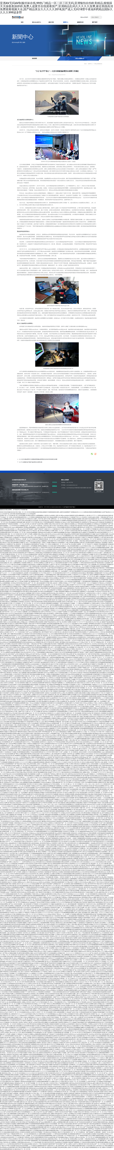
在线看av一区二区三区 (61, 784)
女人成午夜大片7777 (89, 515)
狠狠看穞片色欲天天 (39, 791)
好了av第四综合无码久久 (90, 593)
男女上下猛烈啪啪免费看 (84, 684)
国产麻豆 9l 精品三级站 (12, 1037)
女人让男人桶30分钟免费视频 (46, 721)
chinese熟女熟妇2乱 (63, 517)
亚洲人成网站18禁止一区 (86, 772)
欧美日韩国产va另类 (13, 654)
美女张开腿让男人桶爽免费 (70, 561)
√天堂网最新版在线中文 (87, 723)
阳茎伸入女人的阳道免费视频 (75, 710)
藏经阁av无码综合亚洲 (33, 753)
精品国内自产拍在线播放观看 (34, 681)
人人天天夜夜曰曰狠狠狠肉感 (34, 517)
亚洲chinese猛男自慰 (12, 838)
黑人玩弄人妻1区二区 (69, 1110)
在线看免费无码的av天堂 (83, 608)
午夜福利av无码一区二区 (102, 642)
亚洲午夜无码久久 (12, 686)
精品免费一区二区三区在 (67, 666)
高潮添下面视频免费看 (79, 838)
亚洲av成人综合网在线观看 (87, 542)
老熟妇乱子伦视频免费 (25, 1046)
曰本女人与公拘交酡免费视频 (74, 676)
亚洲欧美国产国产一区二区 (13, 596)
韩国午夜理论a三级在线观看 (21, 671)
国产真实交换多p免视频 (33, 674)
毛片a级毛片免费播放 (26, 1020)
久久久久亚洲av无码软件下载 (51, 914)
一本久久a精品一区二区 (53, 781)
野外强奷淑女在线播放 (30, 639)
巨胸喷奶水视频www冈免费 (69, 694)
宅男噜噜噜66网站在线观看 (35, 622)
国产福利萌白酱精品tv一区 (11, 578)
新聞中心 (64, 22)
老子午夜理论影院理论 (48, 576)
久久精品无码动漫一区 (63, 846)
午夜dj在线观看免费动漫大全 (88, 711)
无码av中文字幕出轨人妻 (32, 530)
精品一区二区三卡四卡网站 (79, 1130)
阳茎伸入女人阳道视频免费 (80, 708)
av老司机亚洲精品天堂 (8, 571)
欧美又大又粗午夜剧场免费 (92, 1015)
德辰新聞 (34, 58)
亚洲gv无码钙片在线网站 (35, 760)
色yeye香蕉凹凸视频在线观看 (62, 833)
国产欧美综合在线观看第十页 (76, 549)
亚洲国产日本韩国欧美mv (23, 574)
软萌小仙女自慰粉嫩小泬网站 (34, 571)
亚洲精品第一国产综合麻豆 (62, 721)
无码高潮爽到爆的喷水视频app (52, 730)
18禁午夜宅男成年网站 (37, 601)
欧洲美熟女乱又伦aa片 (10, 593)
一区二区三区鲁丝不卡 (87, 544)
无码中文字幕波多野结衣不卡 (32, 765)
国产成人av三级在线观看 (87, 559)
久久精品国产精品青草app (61, 677)
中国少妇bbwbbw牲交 (41, 980)
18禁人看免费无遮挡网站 (72, 542)
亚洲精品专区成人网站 (103, 782)
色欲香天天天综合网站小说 (75, 539)
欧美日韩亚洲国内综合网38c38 (71, 875)
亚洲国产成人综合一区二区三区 (30, 677)
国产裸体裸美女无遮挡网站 (27, 605)
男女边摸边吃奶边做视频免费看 (89, 571)
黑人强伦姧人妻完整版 (90, 640)
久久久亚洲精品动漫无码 (21, 973)
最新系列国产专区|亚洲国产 (55, 1144)
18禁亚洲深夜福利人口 (36, 971)
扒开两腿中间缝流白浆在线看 (64, 1015)
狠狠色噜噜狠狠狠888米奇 (48, 617)
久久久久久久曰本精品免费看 (31, 884)
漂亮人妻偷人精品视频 (83, 716)
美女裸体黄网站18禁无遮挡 (47, 566)
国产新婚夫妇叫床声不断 (48, 699)
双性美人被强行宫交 (48, 853)
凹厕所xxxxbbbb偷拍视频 (59, 615)
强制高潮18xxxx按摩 (65, 574)
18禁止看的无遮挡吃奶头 (97, 655)
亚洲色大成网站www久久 (49, 824)
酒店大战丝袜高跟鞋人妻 (17, 818)
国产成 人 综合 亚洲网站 (99, 875)
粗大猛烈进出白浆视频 (107, 777)
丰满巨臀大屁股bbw (61, 735)
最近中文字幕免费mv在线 (73, 723)
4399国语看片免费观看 (72, 858)
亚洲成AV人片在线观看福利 (101, 946)
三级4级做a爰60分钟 (102, 525)
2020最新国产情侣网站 (18, 819)
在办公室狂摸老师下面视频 (104, 564)
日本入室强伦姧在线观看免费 (72, 581)
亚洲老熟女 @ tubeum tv (61, 522)
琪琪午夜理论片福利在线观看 (13, 696)
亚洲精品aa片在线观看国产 (100, 524)
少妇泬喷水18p (74, 552)
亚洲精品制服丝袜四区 (11, 894)
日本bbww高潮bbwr (54, 578)
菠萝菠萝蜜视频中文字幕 (61, 764)
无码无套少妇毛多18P (7, 710)
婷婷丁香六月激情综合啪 (32, 566)
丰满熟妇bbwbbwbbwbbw (66, 777)
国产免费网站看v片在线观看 (74, 615)
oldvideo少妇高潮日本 (16, 875)
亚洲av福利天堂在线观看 (88, 519)
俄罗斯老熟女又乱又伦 (87, 691)
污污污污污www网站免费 (44, 600)
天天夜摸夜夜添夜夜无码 (85, 1012)
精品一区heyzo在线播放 (42, 581)
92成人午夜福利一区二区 (97, 647)
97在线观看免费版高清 (85, 610)
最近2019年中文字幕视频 (53, 1044)
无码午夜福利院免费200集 (28, 982)
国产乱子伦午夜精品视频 (56, 917)
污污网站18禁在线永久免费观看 (77, 764)
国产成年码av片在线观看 (39, 654)
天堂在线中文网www (74, 1137)
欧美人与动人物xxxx (42, 655)
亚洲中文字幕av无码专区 (45, 858)
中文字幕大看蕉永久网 (75, 867)
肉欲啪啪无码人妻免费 (22, 573)
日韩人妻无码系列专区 (97, 556)
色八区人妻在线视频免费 (69, 904)
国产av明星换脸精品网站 (60, 711)
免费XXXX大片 (58, 835)
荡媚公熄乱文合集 (79, 666)
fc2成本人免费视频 (20, 870)
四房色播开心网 (30, 667)
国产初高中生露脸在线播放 (101, 590)
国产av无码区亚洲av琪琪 (73, 530)
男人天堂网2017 (94, 956)
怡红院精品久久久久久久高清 (86, 547)
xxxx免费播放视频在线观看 (102, 547)
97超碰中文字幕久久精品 (71, 566)
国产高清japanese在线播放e (89, 1063)
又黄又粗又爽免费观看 (75, 571)
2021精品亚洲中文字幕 (41, 1073)
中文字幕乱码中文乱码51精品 (78, 767)
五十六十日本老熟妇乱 (90, 617)
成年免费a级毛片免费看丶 (60, 547)
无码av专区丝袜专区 (25, 652)
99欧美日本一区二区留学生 (46, 677)
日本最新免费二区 (45, 535)
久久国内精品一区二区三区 (47, 764)
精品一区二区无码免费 (95, 546)
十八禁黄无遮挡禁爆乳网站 (29, 696)
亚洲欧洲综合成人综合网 (82, 527)
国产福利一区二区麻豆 (93, 757)
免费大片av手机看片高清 (16, 535)
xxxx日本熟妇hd (84, 546)
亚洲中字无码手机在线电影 (15, 579)
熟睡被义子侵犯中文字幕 (42, 747)
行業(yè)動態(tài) (79, 58)
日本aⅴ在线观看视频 (102, 579)
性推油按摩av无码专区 (15, 715)
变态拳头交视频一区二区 (17, 765)
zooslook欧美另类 (93, 824)
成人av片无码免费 (11, 897)
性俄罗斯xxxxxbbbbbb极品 (34, 537)
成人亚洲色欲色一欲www (66, 659)
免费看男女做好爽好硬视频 (12, 652)
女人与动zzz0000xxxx (71, 889)
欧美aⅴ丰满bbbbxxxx (80, 627)
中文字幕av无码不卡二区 (91, 569)
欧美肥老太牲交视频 (70, 527)
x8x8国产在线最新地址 (23, 1000)
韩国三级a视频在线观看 (56, 696)
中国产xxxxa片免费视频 (31, 632)
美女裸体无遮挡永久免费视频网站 (34, 515)
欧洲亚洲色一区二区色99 (9, 1024)
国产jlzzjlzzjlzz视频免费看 (71, 610)
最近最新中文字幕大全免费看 (70, 563)
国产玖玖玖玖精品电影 (10, 718)
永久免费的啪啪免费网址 (100, 755)
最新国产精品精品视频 (108, 622)
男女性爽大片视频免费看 (71, 532)
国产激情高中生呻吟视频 (89, 628)
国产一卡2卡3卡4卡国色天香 (75, 640)
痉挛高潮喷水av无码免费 (31, 520)
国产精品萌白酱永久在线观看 (102, 563)
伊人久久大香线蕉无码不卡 (105, 784)
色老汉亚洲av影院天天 (30, 608)
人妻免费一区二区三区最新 (28, 539)
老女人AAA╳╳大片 (56, 912)
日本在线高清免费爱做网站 (79, 781)
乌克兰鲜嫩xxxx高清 (15, 829)
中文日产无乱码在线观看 (83, 694)
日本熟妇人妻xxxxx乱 (9, 1032)
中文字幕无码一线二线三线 (83, 655)
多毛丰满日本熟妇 (27, 556)
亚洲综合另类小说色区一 (31, 769)
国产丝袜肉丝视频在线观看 (100, 598)
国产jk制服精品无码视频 (35, 706)
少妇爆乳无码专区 (24, 1074)
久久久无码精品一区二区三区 (20, 603)
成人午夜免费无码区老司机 (32, 561)
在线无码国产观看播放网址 (33, 804)
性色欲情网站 (108, 704)
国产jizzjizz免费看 (99, 596)
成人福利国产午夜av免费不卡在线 (104, 1080)
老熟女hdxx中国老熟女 (45, 818)
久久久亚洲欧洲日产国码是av (13, 539)
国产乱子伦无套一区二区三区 (38, 590)
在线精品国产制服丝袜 (59, 807)
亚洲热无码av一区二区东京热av (25, 831)
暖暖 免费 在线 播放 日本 (30, 1031)
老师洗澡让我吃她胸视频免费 (65, 708)
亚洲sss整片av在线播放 (105, 581)
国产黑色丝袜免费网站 (99, 786)
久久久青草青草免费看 (8, 1036)
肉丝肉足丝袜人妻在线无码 (19, 681)
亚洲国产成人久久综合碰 (6, 515)
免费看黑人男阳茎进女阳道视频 (23, 1081)
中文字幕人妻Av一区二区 (46, 949)
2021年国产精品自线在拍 (10, 797)
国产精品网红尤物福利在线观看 (72, 519)
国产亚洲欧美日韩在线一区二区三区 (45, 539)
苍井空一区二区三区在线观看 (44, 1012)
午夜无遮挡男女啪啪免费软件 (91, 650)
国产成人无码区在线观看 (6, 846)
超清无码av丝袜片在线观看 (15, 1103)
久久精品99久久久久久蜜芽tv (40, 557)
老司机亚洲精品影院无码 (19, 517)
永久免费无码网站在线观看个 (75, 612)
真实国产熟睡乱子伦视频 (63, 767)
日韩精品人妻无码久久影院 (43, 1042)
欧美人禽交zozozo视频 (35, 699)
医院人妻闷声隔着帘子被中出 (46, 632)
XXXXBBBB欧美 (6, 742)
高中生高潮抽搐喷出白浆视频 (60, 703)
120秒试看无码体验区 (7, 725)
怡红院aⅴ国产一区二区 (29, 583)
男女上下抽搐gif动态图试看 (16, 655)
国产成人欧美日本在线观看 (72, 634)
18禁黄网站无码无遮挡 (94, 623)
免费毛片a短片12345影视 (38, 1059)
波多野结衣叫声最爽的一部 (11, 699)
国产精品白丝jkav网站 (52, 1047)
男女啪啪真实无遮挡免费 (15, 522)
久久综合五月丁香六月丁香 (15, 610)
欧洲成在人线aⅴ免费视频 (25, 578)
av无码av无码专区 (59, 566)
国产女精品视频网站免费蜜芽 (85, 701)
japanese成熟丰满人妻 (106, 911)
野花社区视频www (19, 634)
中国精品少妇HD (35, 786)
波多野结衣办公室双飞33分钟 (93, 921)
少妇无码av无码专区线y (16, 583)
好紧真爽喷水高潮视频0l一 (14, 546)
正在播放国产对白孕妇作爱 (19, 537)
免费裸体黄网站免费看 (22, 1123)
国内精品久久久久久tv (56, 535)
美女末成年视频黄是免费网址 (61, 628)
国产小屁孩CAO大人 (46, 529)
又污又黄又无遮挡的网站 (61, 728)
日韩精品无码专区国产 (27, 596)
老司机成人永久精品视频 (92, 1020)
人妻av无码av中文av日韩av (53, 688)
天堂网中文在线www (7, 585)
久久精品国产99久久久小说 (76, 517)
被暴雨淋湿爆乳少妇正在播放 (90, 821)
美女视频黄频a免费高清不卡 (91, 1049)
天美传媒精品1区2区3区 (60, 1091)
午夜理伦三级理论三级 (15, 588)
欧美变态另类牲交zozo (101, 787)
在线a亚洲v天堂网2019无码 (21, 547)
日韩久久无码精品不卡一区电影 (101, 630)
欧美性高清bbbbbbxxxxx (28, 642)
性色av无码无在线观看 (86, 630)
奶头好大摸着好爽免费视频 (105, 661)
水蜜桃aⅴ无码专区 (26, 1002)
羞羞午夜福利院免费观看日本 (84, 534)
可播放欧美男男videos (90, 836)
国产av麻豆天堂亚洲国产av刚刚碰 (34, 819)
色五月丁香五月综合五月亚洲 (101, 530)
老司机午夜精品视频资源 (38, 679)
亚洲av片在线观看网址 (106, 601)
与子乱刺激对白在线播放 (97, 909)
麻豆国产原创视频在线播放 (85, 733)
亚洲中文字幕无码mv (46, 612)
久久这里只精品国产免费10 (62, 760)
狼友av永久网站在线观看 (67, 686)
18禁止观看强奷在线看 (9, 865)
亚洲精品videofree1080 (20, 625)
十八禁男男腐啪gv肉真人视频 (51, 574)
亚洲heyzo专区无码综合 (87, 753)
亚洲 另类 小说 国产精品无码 (16, 519)
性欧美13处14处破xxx (57, 600)
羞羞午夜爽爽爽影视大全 (6, 551)
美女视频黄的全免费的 (46, 1019)
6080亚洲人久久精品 (36, 897)
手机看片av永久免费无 (96, 747)
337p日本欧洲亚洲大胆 (16, 909)
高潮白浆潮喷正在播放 (84, 693)
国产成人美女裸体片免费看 (73, 544)
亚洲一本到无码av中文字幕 (58, 998)
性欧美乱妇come (61, 826)
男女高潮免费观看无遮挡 (24, 838)
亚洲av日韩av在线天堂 (54, 524)
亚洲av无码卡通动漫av (34, 885)
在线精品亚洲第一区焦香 (104, 894)
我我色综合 (48, 682)
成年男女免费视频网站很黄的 (104, 600)
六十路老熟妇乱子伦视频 (86, 554)
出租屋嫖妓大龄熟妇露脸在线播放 (84, 814)
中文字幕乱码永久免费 (30, 519)
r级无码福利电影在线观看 (17, 916)
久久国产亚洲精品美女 (83, 978)
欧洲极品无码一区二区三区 (59, 544)
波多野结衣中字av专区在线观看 (90, 934)
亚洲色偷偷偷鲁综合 (39, 757)
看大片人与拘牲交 (102, 593)
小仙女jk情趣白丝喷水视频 (44, 625)
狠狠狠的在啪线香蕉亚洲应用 (56, 557)
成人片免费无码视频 (64, 1000)
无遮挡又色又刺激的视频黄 (72, 529)
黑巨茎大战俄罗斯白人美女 (62, 836)
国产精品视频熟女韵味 (41, 772)
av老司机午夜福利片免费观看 (64, 551)
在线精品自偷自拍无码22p (71, 644)
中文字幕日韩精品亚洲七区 (46, 916)
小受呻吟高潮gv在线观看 (60, 613)
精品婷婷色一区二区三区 (74, 1063)
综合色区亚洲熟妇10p (21, 946)
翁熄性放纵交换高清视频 (37, 797)
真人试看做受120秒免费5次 (7, 824)
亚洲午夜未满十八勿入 (8, 612)
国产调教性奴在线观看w (76, 635)
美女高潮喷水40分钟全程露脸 (42, 855)
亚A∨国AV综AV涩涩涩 (103, 529)
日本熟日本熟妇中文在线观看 (86, 1010)
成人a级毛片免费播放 (93, 574)
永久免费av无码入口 (12, 620)
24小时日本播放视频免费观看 (74, 579)
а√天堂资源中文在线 (19, 745)
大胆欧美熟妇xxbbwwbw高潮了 (41, 733)
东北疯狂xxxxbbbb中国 (40, 963)
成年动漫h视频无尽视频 (16, 542)
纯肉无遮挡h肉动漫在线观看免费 (102, 689)
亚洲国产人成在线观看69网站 (12, 600)
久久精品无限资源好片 (62, 662)
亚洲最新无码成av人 (17, 586)
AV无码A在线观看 (77, 961)
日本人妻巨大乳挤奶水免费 (20, 806)
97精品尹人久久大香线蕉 (102, 855)
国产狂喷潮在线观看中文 (85, 828)
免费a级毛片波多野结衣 (50, 907)
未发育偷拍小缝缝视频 (98, 578)
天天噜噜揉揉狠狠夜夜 (56, 787)
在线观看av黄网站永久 (27, 563)
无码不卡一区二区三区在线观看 (39, 716)
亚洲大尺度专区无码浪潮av (21, 661)
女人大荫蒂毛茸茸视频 (66, 970)
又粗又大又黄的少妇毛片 (42, 960)
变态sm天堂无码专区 (68, 664)
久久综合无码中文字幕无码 (75, 672)
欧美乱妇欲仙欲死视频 (78, 568)
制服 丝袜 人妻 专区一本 (76, 628)
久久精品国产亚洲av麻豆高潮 (88, 625)
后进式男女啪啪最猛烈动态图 (74, 826)
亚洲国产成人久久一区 (32, 779)
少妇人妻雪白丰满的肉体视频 (9, 726)
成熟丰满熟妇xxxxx (28, 770)
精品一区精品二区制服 (44, 542)
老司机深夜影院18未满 (34, 585)
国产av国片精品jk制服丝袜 (72, 557)
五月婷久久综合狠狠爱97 (32, 723)
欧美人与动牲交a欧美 (89, 517)
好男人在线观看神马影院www (49, 569)
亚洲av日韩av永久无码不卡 (84, 682)
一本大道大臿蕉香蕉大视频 (21, 682)
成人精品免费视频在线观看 (13, 1002)
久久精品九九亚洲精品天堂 (69, 1113)
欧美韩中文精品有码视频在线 (43, 956)
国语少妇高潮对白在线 (9, 576)
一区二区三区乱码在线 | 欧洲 (89, 961)
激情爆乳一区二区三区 (100, 742)
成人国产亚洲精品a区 (23, 637)
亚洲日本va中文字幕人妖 (94, 622)
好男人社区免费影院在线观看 (41, 596)
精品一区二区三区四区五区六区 (16, 534)
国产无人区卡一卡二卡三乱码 (7, 573)
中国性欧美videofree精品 (44, 532)
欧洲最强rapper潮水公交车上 (64, 568)
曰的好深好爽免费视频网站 (35, 1054)
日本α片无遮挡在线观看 (24, 794)
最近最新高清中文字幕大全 (48, 662)
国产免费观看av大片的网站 (61, 786)
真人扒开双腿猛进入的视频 (19, 662)
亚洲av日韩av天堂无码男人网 (27, 772)
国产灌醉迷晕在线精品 (21, 731)
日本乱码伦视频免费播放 (94, 752)
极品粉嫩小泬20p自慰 (87, 946)
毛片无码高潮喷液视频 (91, 846)
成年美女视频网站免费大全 (57, 605)
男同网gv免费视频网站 (30, 527)
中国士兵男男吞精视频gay (52, 919)
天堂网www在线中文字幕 (27, 647)
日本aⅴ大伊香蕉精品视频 (60, 672)
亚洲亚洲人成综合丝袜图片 (79, 698)
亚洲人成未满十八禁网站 (56, 583)
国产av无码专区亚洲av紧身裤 (46, 559)
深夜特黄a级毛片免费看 (84, 552)
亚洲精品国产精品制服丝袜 (22, 590)
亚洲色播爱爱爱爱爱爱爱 (15, 642)
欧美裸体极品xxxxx (53, 1014)
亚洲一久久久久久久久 (66, 623)
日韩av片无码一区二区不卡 (42, 605)
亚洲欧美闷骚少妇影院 (95, 696)
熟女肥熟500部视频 (50, 1093)
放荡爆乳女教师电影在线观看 (69, 520)
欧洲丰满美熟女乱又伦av (32, 836)
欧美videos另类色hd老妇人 (63, 635)
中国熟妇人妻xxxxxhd (5, 681)
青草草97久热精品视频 (58, 625)
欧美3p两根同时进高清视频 (69, 900)
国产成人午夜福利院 (19, 630)
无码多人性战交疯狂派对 (46, 968)
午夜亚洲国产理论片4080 (54, 541)
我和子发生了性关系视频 (103, 985)
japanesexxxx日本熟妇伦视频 (104, 971)
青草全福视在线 (54, 726)
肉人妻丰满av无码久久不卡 (85, 561)
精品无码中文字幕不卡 (26, 900)
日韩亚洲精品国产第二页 (47, 731)
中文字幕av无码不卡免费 (26, 799)
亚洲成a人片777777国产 (69, 583)
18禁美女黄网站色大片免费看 (31, 775)
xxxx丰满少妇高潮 (9, 529)
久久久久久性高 (30, 1027)
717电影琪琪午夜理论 (15, 892)
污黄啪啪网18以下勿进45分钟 (94, 585)
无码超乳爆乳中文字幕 (99, 674)
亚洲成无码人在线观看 (22, 615)
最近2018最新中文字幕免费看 (86, 532)
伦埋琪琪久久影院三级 (57, 843)
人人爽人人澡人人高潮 (75, 1017)
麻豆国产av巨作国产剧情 (45, 554)
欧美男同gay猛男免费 (26, 860)
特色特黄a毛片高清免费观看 (30, 559)
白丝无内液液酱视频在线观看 (69, 652)
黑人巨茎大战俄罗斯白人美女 (84, 715)
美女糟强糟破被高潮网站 (23, 752)
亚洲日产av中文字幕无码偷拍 (72, 625)
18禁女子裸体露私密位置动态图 (92, 1100)
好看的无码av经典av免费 (34, 731)
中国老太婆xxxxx (36, 894)
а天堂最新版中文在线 (12, 649)
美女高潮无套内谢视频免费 (96, 737)
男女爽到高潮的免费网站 (40, 647)
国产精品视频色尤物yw (102, 735)
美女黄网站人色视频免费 (14, 906)
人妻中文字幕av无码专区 (104, 606)
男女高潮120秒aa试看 (66, 654)
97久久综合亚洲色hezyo (44, 870)
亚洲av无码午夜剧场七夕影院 (29, 588)
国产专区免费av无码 (102, 890)
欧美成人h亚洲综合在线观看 (70, 980)
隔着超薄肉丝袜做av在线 (47, 796)
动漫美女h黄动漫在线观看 (95, 671)
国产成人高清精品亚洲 (32, 691)
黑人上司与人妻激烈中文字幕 (93, 748)
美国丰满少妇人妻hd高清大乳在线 (63, 632)
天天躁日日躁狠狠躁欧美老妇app (92, 613)
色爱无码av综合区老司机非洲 (60, 549)
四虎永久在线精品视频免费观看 (99, 816)
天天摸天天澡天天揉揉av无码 (12, 647)
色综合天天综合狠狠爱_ (69, 655)
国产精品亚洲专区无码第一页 (9, 637)
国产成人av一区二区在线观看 (36, 846)
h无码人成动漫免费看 (75, 576)
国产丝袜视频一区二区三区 (85, 688)
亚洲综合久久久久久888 (21, 704)
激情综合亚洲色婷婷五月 (92, 541)
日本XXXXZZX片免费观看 (18, 525)
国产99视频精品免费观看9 (19, 703)
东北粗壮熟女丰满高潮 (73, 586)
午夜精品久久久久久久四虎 (57, 610)
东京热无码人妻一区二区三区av (94, 627)
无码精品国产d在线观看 (17, 863)
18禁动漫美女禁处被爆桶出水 (85, 524)
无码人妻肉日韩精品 (43, 588)
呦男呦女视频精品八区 (44, 546)
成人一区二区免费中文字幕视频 (88, 529)
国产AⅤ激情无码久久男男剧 (32, 552)
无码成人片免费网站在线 (104, 867)
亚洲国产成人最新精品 (30, 581)
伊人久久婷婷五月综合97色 (69, 704)
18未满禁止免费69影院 (22, 735)
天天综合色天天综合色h (101, 591)
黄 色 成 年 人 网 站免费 (54, 647)
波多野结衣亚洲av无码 (52, 593)
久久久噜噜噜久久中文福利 (35, 973)
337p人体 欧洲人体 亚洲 (27, 524)
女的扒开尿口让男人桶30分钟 (64, 824)
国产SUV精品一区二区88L (44, 544)
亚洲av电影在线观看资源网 (67, 737)
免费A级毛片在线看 (51, 639)
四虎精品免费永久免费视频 (89, 985)
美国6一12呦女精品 (101, 517)
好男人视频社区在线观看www (69, 524)
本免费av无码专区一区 (83, 583)
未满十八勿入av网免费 (90, 564)
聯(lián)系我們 (84, 17)
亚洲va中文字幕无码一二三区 (21, 777)
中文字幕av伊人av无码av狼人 (31, 689)
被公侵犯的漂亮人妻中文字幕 (102, 927)
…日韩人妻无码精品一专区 (99, 688)
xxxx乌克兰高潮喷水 (20, 576)
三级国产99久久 (21, 711)
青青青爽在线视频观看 (71, 1140)
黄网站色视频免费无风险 (83, 738)
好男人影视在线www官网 (53, 686)
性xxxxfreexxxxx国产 (96, 552)
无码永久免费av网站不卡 (73, 755)
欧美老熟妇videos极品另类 (97, 694)
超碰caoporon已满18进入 (79, 944)
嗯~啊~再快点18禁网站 (40, 851)
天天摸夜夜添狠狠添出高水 (91, 635)
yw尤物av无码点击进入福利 (99, 561)
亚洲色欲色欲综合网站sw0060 (50, 777)
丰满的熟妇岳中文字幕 (58, 529)
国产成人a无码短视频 (19, 515)
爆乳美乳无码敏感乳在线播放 (36, 792)
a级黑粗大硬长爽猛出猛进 (92, 568)
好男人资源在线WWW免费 (87, 596)
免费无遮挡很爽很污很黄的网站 (35, 672)
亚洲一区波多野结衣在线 (89, 743)
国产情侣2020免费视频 (79, 1020)
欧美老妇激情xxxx (32, 625)
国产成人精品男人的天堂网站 (60, 725)
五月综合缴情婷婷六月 (34, 573)
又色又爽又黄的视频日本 (42, 701)
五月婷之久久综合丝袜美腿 (101, 801)
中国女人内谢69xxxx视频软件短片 (103, 703)
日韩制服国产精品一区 (16, 556)
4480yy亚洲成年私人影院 (72, 742)
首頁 (20, 22)
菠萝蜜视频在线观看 (29, 659)
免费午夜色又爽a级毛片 (6, 672)
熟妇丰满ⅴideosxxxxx (7, 661)
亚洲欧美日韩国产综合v (6, 848)
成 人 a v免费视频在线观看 (22, 1130)
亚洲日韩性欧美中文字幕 (31, 728)
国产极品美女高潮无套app (79, 757)
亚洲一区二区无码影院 (64, 884)
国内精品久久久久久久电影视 (16, 728)
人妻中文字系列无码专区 (91, 811)
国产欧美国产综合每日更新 (90, 775)
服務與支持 (78, 22)
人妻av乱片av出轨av (47, 975)
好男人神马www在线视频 (45, 549)
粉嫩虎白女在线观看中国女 (72, 591)
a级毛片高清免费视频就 (12, 645)
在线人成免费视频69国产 (99, 904)
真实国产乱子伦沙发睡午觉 (22, 693)
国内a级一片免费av (45, 674)
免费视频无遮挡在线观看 (26, 740)
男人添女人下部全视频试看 (31, 542)
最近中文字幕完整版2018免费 (75, 564)
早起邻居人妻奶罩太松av (89, 525)
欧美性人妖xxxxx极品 (63, 585)
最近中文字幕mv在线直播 (35, 806)
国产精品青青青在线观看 (79, 632)
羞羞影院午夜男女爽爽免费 (76, 515)
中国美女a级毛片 (95, 603)
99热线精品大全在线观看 (43, 1029)
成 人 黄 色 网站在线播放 (44, 676)
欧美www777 (99, 850)
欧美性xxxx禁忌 (41, 639)
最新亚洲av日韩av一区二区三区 (85, 590)
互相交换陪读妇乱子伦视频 (41, 799)
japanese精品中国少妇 (21, 929)
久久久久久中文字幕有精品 (63, 902)
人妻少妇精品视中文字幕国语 (44, 527)
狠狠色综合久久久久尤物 (63, 639)
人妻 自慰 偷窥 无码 (26, 906)
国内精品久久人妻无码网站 (11, 1117)
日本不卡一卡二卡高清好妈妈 (17, 632)
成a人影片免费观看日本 (29, 598)
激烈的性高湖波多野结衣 (29, 595)
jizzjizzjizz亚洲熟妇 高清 (104, 775)
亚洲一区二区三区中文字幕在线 (33, 525)
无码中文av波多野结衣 (52, 698)
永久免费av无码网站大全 (101, 618)
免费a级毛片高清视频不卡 (59, 554)
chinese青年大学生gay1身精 (102, 637)
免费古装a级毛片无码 (5, 1125)
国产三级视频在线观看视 (49, 637)
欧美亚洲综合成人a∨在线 (84, 520)
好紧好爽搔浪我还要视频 (70, 917)
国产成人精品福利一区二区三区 (49, 585)
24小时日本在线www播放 (7, 640)
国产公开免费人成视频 (31, 534)
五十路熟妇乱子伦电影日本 (20, 585)
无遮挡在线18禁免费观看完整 (90, 672)
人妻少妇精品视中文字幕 (42, 583)
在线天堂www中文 (31, 857)
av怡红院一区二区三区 (106, 706)
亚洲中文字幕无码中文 (85, 644)
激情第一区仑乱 (108, 762)
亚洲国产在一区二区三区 (71, 877)
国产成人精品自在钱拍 (107, 868)
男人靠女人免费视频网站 (14, 563)
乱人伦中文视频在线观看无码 (7, 541)
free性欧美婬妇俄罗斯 (43, 726)
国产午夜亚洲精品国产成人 (15, 598)
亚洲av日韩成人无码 (26, 1010)
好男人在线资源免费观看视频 (21, 551)
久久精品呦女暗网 (103, 764)
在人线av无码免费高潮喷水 (49, 537)
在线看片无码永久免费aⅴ (106, 1091)
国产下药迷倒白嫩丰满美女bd (63, 617)
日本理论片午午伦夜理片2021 (14, 694)
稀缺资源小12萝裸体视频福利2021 (32, 1128)
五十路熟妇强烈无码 (19, 568)
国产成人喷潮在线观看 (54, 863)
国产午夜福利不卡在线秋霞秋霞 (13, 595)
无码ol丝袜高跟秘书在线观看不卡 (73, 818)
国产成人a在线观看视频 (79, 681)
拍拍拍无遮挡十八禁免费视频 (29, 546)
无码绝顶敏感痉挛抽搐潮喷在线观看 (26, 618)
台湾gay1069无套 (96, 610)
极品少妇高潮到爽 (45, 552)
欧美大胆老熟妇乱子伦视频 (23, 541)
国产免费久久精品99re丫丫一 (50, 706)
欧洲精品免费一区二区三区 (59, 723)
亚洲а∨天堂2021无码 (18, 520)
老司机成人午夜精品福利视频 (65, 911)
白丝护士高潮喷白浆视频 (43, 696)
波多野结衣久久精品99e (42, 608)
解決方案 (50, 22)
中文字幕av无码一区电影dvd (66, 627)
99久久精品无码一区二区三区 (82, 647)
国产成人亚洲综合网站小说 (72, 1139)
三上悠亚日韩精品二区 (18, 561)
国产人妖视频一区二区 (66, 752)
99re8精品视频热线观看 (99, 807)
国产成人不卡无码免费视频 (102, 519)
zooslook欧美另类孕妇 (77, 593)
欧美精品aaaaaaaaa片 (85, 557)
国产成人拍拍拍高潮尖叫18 (80, 654)
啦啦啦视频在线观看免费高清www (73, 872)
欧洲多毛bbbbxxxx (40, 738)
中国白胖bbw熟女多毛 (101, 718)
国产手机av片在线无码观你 (65, 1123)
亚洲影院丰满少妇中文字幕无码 (44, 642)
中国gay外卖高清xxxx (55, 520)
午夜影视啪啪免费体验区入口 (55, 980)
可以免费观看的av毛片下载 (69, 535)
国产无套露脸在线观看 (70, 983)
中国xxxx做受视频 (13, 669)
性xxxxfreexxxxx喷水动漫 (56, 534)
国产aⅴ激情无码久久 (34, 547)
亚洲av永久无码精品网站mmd (102, 559)
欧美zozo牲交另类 (41, 1044)
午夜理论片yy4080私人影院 (51, 515)
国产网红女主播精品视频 (43, 644)
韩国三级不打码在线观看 (92, 620)
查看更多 (54, 482)
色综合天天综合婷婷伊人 (87, 870)
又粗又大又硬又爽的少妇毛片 (62, 948)
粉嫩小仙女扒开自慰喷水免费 (100, 534)
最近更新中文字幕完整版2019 (18, 721)
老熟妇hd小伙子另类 (56, 857)
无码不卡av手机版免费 (43, 610)
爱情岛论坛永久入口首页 (32, 759)
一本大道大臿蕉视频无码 (53, 654)
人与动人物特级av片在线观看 (54, 851)
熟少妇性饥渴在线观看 (101, 532)
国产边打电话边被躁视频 (21, 885)
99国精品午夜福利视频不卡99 (60, 691)
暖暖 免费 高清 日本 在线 (100, 897)
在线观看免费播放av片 (104, 1029)
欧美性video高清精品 (48, 613)
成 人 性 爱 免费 (65, 618)
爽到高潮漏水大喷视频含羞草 (30, 549)
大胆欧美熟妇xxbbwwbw (98, 520)
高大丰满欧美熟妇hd (56, 561)
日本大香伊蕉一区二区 (17, 532)
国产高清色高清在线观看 (55, 588)
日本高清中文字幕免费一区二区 (96, 792)
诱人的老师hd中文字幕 (85, 522)
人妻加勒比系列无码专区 (71, 595)
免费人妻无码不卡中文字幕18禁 (31, 522)
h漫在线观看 (61, 661)
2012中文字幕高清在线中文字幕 (17, 613)
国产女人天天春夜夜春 (103, 933)
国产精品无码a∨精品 (20, 764)
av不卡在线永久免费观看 (103, 551)
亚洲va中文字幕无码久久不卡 (57, 579)
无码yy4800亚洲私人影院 (33, 764)
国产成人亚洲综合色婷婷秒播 (76, 765)
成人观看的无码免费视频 (57, 532)
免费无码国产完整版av (40, 657)
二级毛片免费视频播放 (88, 819)
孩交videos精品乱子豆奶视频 (66, 726)
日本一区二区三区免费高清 (20, 902)
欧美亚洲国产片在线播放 (48, 671)
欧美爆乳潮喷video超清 (6, 623)
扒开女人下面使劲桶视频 (38, 652)
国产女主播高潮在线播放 (36, 574)
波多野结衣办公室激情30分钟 (26, 657)
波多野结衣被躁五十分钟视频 (87, 586)
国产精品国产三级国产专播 (33, 529)
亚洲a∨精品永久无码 (35, 569)
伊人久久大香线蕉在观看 (60, 586)
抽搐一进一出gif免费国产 (61, 571)
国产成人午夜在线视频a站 (57, 855)
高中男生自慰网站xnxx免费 (47, 530)
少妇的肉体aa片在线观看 (71, 657)
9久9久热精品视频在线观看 (55, 831)
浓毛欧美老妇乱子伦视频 (33, 564)
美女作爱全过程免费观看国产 (67, 556)
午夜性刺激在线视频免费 (52, 623)
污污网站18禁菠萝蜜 (59, 591)
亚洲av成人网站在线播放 (97, 726)
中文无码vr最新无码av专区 (100, 892)
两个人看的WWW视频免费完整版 (55, 657)
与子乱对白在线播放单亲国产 (30, 554)
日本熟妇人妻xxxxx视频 (85, 595)
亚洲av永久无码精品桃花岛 (89, 579)
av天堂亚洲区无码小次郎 (75, 862)
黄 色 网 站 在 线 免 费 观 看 (26, 1139)
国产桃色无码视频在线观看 (37, 693)
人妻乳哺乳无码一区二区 (84, 889)
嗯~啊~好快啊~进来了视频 (34, 929)
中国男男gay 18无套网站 (59, 775)
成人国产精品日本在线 (76, 721)
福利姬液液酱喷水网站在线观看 (29, 684)
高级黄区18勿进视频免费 (100, 544)
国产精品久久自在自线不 (16, 608)
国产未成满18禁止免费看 (41, 524)
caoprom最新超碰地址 (17, 527)
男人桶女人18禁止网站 (43, 618)
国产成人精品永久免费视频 (24, 593)
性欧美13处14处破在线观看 (50, 517)
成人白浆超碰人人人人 (77, 650)
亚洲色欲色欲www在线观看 (75, 637)
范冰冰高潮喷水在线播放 (106, 549)
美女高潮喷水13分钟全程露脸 (8, 574)
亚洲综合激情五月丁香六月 (98, 693)
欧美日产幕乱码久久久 (101, 769)
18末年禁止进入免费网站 (49, 681)
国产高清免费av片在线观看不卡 (69, 684)
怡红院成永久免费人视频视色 (20, 1054)
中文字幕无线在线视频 (75, 699)
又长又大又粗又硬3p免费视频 (105, 1120)
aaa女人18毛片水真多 (106, 679)
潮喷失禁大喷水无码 (8, 698)
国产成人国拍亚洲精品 (39, 911)
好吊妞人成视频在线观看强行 (15, 1105)
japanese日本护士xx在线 (6, 568)
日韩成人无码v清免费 (102, 802)
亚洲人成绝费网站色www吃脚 (57, 595)
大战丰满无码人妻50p (62, 525)
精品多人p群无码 (25, 716)
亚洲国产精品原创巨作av (50, 622)
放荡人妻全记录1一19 (49, 819)
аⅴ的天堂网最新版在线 (62, 539)
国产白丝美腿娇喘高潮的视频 (103, 662)
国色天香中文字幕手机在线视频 (37, 623)
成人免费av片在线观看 (59, 720)
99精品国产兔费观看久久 (94, 537)
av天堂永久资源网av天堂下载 (80, 880)
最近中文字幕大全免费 (57, 664)
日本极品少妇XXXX (66, 813)
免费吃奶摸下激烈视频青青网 (84, 914)
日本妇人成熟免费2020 (10, 843)
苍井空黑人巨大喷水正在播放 (82, 762)
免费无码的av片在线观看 (16, 1041)
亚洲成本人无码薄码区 (77, 617)
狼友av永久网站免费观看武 (56, 598)
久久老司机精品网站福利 (88, 615)
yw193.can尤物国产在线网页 (59, 612)
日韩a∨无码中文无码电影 (6, 682)
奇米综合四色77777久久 (79, 620)
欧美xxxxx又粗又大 (31, 1012)
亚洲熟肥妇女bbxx (78, 669)
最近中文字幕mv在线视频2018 (45, 628)
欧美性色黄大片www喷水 (23, 907)
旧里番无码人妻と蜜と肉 (47, 606)
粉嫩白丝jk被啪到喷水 (47, 894)
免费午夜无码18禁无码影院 (9, 688)
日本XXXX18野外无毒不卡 (24, 730)
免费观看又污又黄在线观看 (87, 591)
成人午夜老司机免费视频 (30, 532)
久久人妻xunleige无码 (20, 529)
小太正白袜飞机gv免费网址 (61, 559)
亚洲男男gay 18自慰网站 (100, 542)
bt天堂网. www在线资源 (86, 598)
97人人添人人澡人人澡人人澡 (32, 535)
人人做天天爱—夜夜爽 (15, 679)
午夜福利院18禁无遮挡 (78, 551)
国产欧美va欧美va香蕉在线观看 (28, 591)
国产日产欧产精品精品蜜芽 (80, 792)
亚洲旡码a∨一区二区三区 (25, 650)
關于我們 (93, 22)
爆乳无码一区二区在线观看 (74, 713)
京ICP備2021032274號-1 (69, 507)
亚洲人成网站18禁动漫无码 (69, 939)
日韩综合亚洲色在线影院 (84, 878)
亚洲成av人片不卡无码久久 (17, 769)
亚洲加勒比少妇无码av (24, 601)
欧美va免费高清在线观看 (46, 586)
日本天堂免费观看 (99, 779)
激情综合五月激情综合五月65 (105, 539)
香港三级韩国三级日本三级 (97, 770)
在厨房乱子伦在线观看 (50, 693)
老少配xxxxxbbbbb (64, 515)
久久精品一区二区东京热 (88, 731)
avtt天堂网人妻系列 (106, 804)
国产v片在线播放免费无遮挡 (21, 627)
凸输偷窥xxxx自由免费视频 (30, 720)
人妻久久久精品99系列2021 (83, 556)
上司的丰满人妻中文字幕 (43, 519)
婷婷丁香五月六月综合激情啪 (96, 1115)
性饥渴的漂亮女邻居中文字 (62, 573)
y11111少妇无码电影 (35, 551)
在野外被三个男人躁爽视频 (65, 569)
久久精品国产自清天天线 (95, 880)
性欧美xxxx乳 (64, 730)
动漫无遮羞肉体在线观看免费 (70, 851)
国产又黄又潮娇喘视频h (106, 823)
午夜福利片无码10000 (20, 571)
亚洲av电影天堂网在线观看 (57, 546)
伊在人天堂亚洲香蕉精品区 (47, 522)
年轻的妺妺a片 (42, 684)
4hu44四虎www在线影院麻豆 (96, 588)
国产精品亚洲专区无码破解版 (62, 796)
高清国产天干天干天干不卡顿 (67, 578)
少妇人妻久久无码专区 (91, 907)
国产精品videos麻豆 (26, 1069)
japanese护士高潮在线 (98, 522)
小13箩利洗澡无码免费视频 (7, 706)
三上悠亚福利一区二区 (82, 704)
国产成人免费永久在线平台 (55, 770)
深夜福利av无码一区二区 (104, 835)
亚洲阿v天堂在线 (59, 1112)
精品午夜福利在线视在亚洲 (30, 610)
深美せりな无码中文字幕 (86, 1125)
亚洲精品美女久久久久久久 (46, 630)
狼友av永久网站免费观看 (34, 640)
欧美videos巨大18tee (98, 605)
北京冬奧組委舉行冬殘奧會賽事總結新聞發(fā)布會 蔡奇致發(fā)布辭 (39, 459)
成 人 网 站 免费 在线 (9, 1025)
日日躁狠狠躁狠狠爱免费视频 (85, 535)
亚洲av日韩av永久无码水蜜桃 (82, 726)
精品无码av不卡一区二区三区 (83, 649)
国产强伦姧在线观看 (73, 522)
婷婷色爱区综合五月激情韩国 (73, 661)
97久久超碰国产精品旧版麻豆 (77, 1022)
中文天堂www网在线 (108, 573)
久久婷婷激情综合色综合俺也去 (77, 573)
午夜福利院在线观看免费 (57, 882)
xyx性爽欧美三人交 (66, 799)
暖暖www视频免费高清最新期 (99, 557)
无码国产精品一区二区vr (64, 748)
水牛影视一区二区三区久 (6, 767)
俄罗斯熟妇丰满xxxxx (45, 723)
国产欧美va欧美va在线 (39, 650)
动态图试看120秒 (39, 737)
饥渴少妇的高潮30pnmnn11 (72, 642)
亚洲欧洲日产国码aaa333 (25, 654)
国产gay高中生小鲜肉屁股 (12, 740)
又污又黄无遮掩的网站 (84, 745)
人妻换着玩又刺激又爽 (41, 781)
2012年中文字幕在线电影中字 (101, 554)
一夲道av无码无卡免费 (56, 789)
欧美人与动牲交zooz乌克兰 (45, 720)
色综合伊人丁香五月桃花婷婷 (89, 606)
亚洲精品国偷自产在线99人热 (104, 617)
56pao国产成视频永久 (89, 774)
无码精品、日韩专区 (94, 706)
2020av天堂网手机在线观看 (61, 606)
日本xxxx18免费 (98, 723)
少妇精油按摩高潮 (105, 654)
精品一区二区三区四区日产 (55, 716)
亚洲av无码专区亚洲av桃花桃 (73, 892)
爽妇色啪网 (94, 933)
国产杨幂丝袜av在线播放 (56, 872)
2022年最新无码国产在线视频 (84, 578)
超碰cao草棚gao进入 (22, 622)
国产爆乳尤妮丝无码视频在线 (47, 689)
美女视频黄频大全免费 (48, 571)
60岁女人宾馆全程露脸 (58, 527)
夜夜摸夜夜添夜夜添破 (41, 659)
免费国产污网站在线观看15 (76, 677)
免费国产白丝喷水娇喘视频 (9, 557)
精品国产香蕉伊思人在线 (33, 606)
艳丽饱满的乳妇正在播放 (104, 826)
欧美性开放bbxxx (46, 843)
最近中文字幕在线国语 (87, 1095)
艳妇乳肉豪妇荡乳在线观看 (106, 710)
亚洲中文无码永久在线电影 (39, 593)
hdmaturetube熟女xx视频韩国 (39, 541)
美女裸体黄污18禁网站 (31, 1091)
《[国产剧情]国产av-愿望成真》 (93, 1132)
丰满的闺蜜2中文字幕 (77, 1025)
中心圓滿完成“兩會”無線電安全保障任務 (31, 462)
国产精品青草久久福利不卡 (80, 537)
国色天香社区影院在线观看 (24, 845)
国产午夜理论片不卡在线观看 (10, 650)
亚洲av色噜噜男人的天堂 (75, 850)
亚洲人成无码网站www (47, 828)
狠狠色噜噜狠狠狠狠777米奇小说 (53, 797)
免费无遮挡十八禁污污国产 (62, 791)
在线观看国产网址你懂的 (56, 1110)
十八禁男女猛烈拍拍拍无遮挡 (103, 515)
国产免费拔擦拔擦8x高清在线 (100, 652)
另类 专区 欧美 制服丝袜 (46, 775)
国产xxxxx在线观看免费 (86, 674)
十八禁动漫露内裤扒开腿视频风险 (89, 581)
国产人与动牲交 (100, 699)
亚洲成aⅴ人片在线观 (21, 936)
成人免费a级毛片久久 (46, 615)
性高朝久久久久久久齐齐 (86, 605)
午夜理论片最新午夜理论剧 (92, 549)
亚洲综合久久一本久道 (65, 593)
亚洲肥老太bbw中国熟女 (68, 649)
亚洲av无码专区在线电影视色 (16, 552)
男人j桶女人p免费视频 (99, 576)
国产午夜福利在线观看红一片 (13, 524)
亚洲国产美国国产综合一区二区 (86, 667)
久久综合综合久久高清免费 (18, 566)
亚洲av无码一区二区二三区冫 (80, 845)
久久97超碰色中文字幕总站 (96, 583)
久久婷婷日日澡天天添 (74, 711)
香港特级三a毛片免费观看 (56, 608)
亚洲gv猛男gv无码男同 (70, 534)
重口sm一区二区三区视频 (33, 711)
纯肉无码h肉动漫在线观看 (28, 747)
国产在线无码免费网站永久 (44, 1051)
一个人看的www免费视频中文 (83, 603)
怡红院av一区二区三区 (16, 549)
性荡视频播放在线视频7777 (16, 659)
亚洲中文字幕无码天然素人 (57, 581)
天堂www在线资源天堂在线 (48, 551)
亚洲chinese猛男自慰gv (36, 748)
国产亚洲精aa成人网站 (87, 530)
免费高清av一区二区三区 (57, 519)
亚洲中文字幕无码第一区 (67, 541)
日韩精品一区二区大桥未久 (86, 720)
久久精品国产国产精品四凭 (75, 525)
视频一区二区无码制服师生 (64, 907)
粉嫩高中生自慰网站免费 (50, 1022)
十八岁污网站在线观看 (8, 966)
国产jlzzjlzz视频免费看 (38, 961)
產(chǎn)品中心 (35, 22)
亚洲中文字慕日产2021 (36, 777)
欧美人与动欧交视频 (20, 530)
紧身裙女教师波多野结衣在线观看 (87, 600)
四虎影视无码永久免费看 (9, 1056)
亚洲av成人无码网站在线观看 (91, 725)
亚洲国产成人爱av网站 (92, 767)
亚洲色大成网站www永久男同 (40, 578)
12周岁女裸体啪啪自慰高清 (95, 686)
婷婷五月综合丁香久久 (103, 966)
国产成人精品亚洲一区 (17, 544)
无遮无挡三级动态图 (73, 547)
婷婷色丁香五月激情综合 (36, 637)
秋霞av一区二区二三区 (61, 530)
